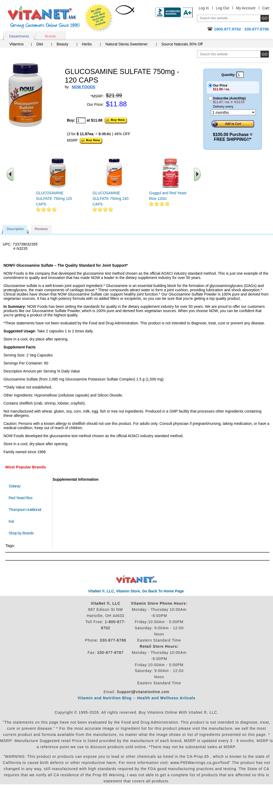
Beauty (62, 44)
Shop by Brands (22, 533)
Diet (39, 44)
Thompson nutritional (25, 509)
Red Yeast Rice (21, 497)
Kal (11, 521)
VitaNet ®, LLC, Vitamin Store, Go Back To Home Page (136, 591)
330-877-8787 (110, 652)
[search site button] (264, 54)
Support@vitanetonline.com (143, 692)
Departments (19, 36)
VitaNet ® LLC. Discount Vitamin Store (136, 579)
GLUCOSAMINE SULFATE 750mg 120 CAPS (54, 198)
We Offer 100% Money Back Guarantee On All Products (99, 18)
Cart (265, 8)
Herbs (87, 44)
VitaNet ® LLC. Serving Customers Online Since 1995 (44, 17)
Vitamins (16, 44)
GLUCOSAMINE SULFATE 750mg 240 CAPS (111, 198)
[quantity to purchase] (81, 120)
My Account (245, 8)
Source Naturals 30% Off (182, 44)
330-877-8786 (113, 640)
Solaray (14, 486)
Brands (50, 36)
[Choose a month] (233, 112)
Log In (204, 8)
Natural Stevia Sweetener (126, 44)
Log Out (222, 8)
